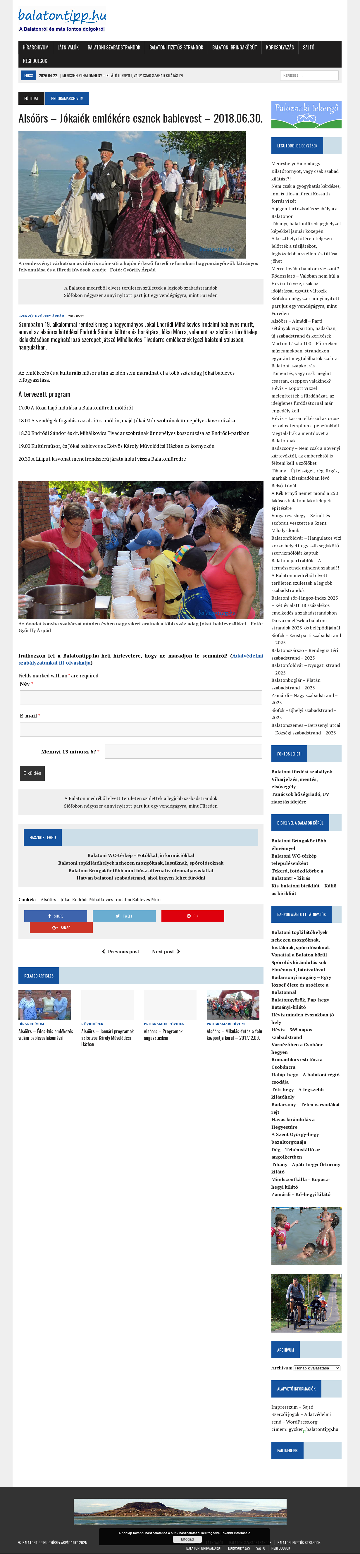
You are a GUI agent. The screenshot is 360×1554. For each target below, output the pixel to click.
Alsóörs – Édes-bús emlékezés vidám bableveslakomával (45, 1022)
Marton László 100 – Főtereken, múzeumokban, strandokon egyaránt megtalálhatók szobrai (305, 351)
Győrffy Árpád (49, 316)
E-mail (30, 715)
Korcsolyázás (280, 47)
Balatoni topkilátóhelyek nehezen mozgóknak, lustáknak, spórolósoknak (140, 863)
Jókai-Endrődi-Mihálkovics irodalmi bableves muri (110, 900)
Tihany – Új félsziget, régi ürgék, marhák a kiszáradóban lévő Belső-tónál (305, 478)
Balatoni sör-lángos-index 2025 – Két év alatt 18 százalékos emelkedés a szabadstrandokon (305, 605)
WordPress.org (302, 1422)
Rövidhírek (92, 1012)
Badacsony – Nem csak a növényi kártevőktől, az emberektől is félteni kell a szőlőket (306, 455)
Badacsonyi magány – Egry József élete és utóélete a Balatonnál (301, 984)
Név (26, 684)
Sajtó (308, 47)
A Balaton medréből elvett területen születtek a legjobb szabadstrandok (140, 288)
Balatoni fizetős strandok (176, 47)
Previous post (120, 940)
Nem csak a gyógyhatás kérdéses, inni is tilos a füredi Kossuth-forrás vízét (306, 193)
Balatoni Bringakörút (234, 47)
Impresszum (285, 1407)
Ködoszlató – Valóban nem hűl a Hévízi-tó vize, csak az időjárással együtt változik (305, 283)
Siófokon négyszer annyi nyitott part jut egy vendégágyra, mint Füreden (141, 295)
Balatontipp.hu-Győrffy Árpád (46, 1542)
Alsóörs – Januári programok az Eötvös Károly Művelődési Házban (107, 1025)
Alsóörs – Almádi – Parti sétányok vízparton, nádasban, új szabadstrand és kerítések (304, 328)
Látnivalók (67, 47)
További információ (235, 1533)
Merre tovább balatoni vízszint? (305, 268)
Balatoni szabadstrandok (113, 47)
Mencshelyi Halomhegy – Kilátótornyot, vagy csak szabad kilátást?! (305, 171)
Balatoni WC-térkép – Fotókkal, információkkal (140, 856)
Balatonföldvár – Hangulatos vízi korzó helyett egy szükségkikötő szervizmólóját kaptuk (307, 545)
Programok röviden (164, 1012)
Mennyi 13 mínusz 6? (70, 752)
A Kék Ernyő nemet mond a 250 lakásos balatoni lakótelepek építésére (305, 500)
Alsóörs (48, 900)
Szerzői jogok (286, 1415)
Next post (166, 940)
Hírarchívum (35, 47)
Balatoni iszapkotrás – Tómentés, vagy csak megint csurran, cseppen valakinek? (302, 373)
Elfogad (187, 1539)
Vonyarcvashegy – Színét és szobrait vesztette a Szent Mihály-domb (301, 523)
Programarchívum (226, 1012)
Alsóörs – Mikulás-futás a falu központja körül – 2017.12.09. (234, 1022)
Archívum (282, 1368)
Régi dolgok (35, 60)
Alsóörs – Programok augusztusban (163, 1022)
